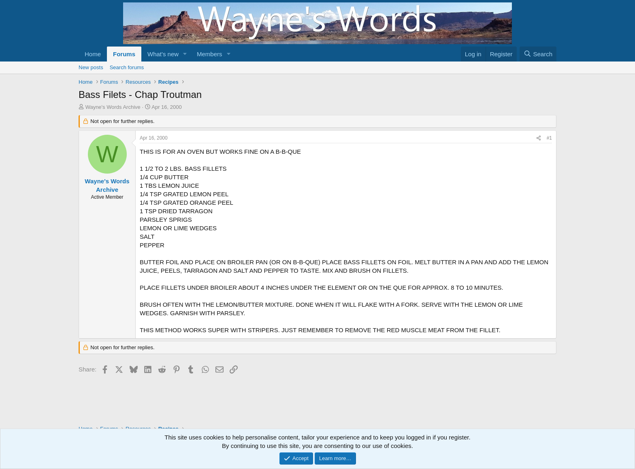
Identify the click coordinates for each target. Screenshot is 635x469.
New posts (91, 67)
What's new (163, 54)
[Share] (538, 138)
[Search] (538, 54)
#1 (549, 138)
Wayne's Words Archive (113, 107)
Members (209, 54)
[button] (185, 54)
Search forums (127, 67)
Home (93, 54)
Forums (124, 54)
